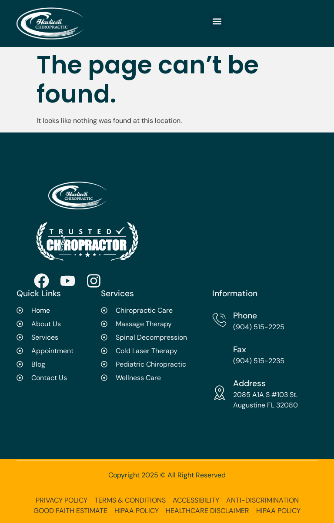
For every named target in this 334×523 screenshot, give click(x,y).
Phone (245, 315)
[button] (217, 21)
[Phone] (219, 319)
